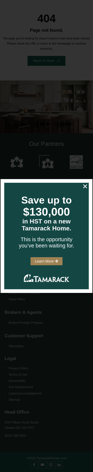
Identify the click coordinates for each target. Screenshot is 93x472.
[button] (85, 186)
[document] (46, 236)
